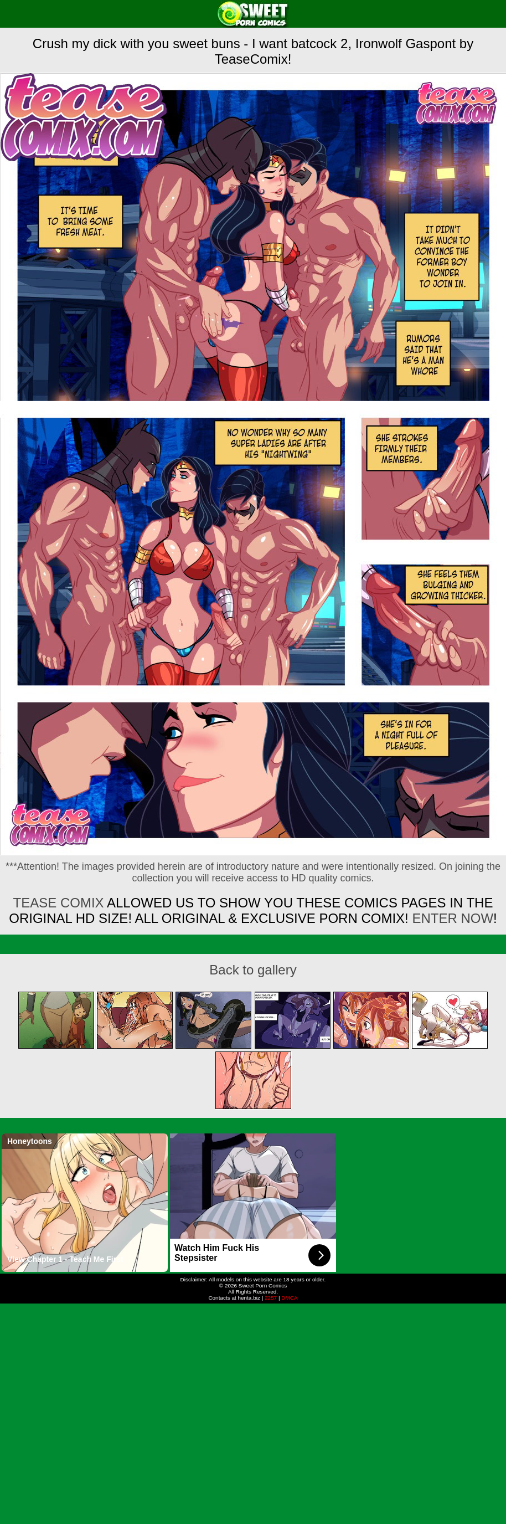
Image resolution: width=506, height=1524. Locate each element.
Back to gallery (252, 969)
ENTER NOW (451, 918)
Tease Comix (58, 902)
